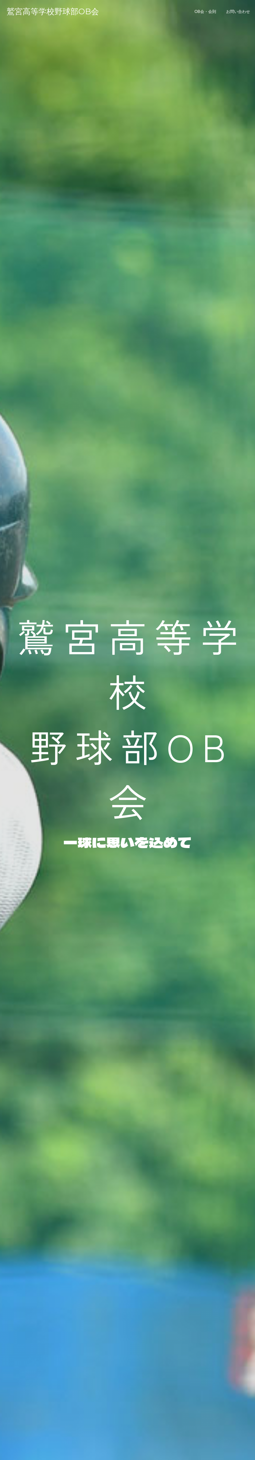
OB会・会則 (205, 11)
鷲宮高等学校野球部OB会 (53, 11)
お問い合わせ (238, 11)
